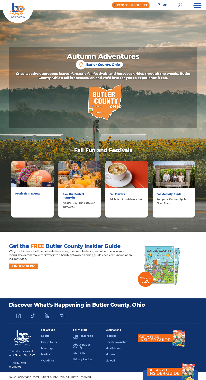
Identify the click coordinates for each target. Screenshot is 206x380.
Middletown (113, 346)
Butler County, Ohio (101, 65)
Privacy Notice (82, 357)
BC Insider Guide (131, 5)
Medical (46, 352)
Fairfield (110, 333)
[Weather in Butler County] (158, 5)
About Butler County (81, 344)
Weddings (47, 358)
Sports (45, 333)
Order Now (23, 264)
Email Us (16, 364)
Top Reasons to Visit (83, 335)
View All (110, 358)
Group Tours (49, 339)
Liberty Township (116, 339)
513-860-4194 (19, 360)
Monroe (110, 352)
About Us (79, 351)
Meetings (47, 346)
